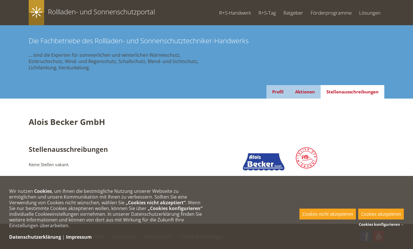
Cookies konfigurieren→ (381, 224)
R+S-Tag (267, 12)
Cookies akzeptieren (381, 214)
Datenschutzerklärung (35, 237)
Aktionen (305, 92)
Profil (278, 92)
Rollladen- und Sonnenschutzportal (101, 11)
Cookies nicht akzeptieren (327, 214)
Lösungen (370, 12)
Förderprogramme (331, 12)
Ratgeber (293, 12)
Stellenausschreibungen (352, 92)
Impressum (79, 237)
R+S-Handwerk (235, 12)
